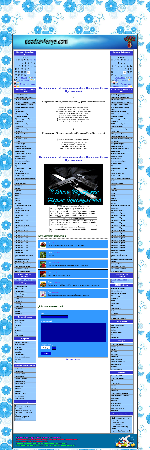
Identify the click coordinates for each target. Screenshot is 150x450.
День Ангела (115, 383)
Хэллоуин (18, 359)
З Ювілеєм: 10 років (118, 213)
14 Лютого (114, 352)
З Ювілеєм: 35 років (118, 228)
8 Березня (114, 356)
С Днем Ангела (20, 166)
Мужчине (18, 191)
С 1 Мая (17, 141)
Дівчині (113, 203)
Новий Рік (114, 327)
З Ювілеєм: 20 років (118, 218)
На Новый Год (20, 374)
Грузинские (19, 333)
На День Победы (20, 393)
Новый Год (18, 323)
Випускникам (116, 158)
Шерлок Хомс (116, 364)
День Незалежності (117, 408)
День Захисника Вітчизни (120, 395)
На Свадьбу (19, 171)
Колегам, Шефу (116, 163)
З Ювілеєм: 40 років (118, 230)
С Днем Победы (20, 146)
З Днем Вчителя (116, 156)
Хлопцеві (114, 200)
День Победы (24, 80)
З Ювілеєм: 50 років (118, 235)
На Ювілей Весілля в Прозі (120, 178)
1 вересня (114, 410)
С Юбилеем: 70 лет (21, 245)
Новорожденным (20, 183)
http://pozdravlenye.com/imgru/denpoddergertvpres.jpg (73, 230)
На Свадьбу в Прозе (22, 173)
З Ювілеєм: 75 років (118, 247)
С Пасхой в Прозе (21, 139)
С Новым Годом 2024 (22, 100)
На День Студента (21, 379)
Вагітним (114, 388)
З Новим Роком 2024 (118, 100)
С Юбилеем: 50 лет (21, 235)
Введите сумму (47, 345)
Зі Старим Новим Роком (119, 104)
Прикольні (115, 337)
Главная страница (73, 359)
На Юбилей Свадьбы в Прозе (25, 178)
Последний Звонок (27, 84)
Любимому (18, 186)
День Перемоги (122, 80)
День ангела (19, 349)
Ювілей (113, 335)
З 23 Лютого (115, 301)
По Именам (19, 252)
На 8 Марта (19, 386)
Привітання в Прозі (118, 266)
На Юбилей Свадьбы (22, 176)
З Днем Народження (118, 95)
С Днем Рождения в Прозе (24, 97)
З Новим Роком (116, 291)
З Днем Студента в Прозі (119, 119)
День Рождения (20, 320)
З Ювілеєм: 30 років (118, 223)
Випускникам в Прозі (118, 161)
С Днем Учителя (20, 156)
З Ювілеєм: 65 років (118, 243)
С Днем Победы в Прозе (23, 148)
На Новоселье (19, 181)
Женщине (18, 193)
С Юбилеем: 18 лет (21, 215)
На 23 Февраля (20, 383)
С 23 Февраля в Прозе (22, 129)
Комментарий (46, 321)
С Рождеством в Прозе (22, 114)
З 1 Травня (114, 141)
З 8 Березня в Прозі (117, 134)
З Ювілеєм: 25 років (118, 220)
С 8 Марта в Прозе (21, 134)
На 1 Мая (18, 391)
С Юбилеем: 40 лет (21, 230)
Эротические (19, 396)
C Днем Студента (21, 294)
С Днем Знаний (20, 151)
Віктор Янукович (117, 369)
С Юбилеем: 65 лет (21, 243)
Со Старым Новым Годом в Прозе (24, 108)
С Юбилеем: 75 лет (21, 247)
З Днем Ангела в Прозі (119, 168)
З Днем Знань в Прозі (118, 153)
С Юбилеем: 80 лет (21, 250)
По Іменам (114, 252)
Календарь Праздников (23, 264)
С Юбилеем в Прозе (22, 210)
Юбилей (18, 330)
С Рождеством (20, 111)
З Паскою (114, 306)
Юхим (113, 280)
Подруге (17, 198)
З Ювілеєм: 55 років (118, 238)
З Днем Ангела (116, 166)
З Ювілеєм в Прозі (117, 210)
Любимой (18, 188)
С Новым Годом (20, 289)
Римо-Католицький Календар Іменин (121, 260)
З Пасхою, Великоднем (119, 136)
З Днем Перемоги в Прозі (120, 148)
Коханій (113, 188)
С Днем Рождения (21, 95)
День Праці (120, 78)
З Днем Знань (115, 151)
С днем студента (20, 362)
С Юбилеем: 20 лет (21, 218)
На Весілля (115, 171)
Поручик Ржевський (118, 361)
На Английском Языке (22, 269)
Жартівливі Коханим (118, 318)
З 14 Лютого (115, 121)
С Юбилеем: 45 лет (21, 233)
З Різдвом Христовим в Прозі (121, 114)
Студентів (114, 349)
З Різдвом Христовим (118, 111)
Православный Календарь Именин (24, 256)
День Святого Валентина (120, 393)
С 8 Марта (18, 131)
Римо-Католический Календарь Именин (22, 260)
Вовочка (114, 366)
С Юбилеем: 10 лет (21, 213)
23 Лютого (114, 354)
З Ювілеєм (114, 208)
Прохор (28, 280)
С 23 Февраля (19, 126)
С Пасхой (18, 136)
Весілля (113, 330)
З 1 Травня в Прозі (117, 143)
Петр (22, 280)
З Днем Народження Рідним (120, 205)
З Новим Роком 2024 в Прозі (121, 102)
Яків (112, 282)
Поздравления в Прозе (22, 266)
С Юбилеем (19, 208)
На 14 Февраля (20, 381)
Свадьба (18, 325)
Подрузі (113, 198)
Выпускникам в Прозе (22, 161)
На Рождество (19, 376)
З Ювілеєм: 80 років (118, 250)
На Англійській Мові (118, 269)
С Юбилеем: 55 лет (21, 238)
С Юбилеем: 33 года (22, 225)
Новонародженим (117, 183)
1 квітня (114, 400)
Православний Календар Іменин (119, 256)
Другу (17, 195)
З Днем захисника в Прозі (120, 129)
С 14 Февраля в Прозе (22, 124)
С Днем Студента (21, 116)
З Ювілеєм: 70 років (118, 245)
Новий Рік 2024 (116, 376)
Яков (34, 280)
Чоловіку (114, 191)
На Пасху (18, 304)
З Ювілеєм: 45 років (118, 233)
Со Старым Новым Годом (24, 104)
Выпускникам (20, 158)
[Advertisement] (75, 17)
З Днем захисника (117, 126)
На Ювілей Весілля (118, 176)
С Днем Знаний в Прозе (23, 153)
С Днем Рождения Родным (24, 205)
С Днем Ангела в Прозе (23, 168)
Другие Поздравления (22, 271)
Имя (42, 314)
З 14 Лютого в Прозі (118, 124)
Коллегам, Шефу (20, 163)
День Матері (115, 405)
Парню (17, 200)
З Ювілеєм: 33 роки (118, 225)
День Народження (117, 325)
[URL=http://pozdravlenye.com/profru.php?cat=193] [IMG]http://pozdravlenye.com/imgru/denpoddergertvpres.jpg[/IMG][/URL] (73, 222)
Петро (119, 280)
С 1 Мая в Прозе (20, 143)
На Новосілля (116, 181)
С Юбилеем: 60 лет (21, 240)
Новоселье (18, 328)
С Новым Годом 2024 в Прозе (25, 102)
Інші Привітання (117, 271)
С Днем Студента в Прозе (23, 119)
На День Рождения (21, 369)
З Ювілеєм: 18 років (118, 215)
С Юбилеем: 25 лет (21, 220)
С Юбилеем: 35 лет (21, 228)
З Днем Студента (117, 116)
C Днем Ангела (20, 306)
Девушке (18, 203)
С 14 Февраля (19, 121)
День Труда (23, 78)
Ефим (16, 280)
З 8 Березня (115, 131)
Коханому (114, 186)
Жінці (113, 193)
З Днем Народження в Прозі (120, 97)
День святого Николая (22, 357)
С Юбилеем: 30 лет (21, 223)
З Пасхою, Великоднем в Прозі (121, 139)
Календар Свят (116, 264)
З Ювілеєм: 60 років (118, 240)
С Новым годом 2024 (22, 342)
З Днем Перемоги (117, 146)
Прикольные (19, 335)
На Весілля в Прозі (117, 173)
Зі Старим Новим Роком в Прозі (120, 108)
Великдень (114, 398)
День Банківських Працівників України (121, 85)
